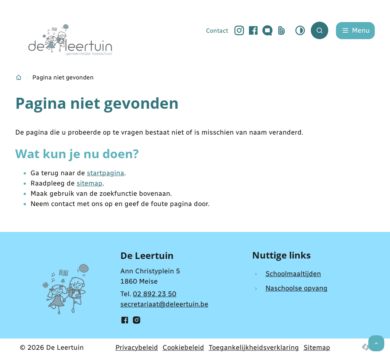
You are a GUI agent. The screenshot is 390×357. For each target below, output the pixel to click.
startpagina (105, 173)
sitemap (89, 183)
